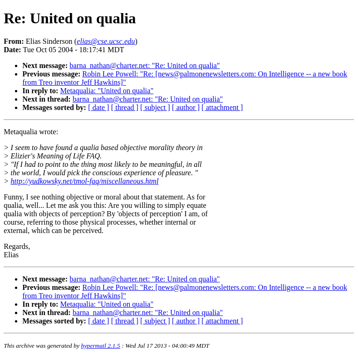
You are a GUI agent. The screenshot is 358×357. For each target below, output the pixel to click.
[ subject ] (155, 107)
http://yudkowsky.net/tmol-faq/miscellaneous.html (84, 181)
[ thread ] (124, 107)
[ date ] (98, 107)
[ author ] (186, 107)
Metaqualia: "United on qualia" (106, 91)
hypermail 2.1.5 (100, 345)
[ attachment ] (222, 107)
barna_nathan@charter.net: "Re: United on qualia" (144, 65)
